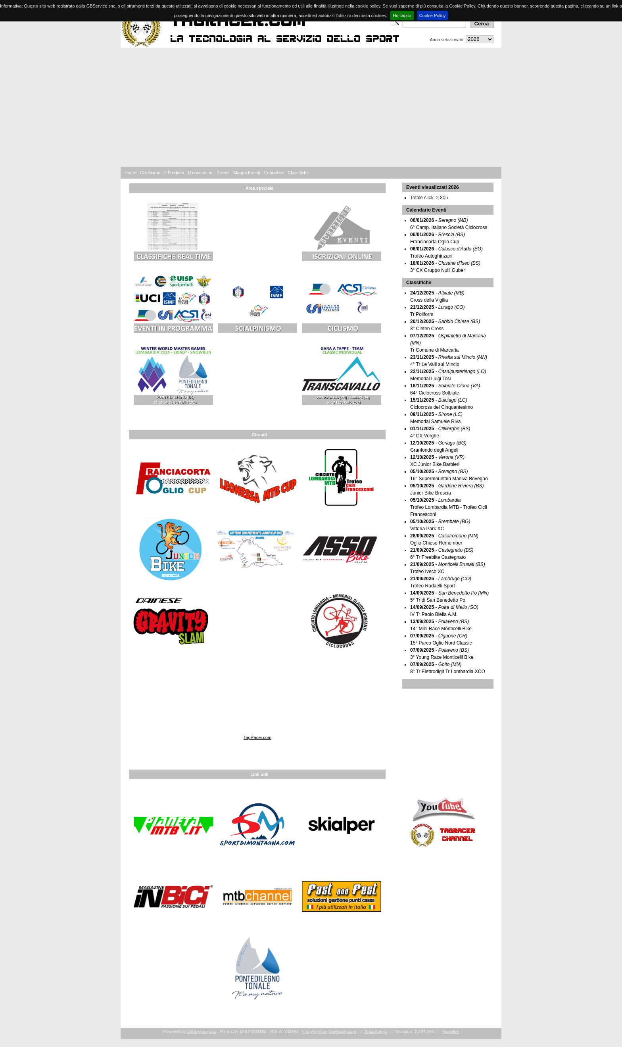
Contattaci (274, 172)
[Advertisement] (311, 107)
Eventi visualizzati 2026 (432, 187)
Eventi (223, 172)
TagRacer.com (257, 737)
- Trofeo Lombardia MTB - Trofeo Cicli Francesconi (448, 507)
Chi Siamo (150, 172)
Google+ (450, 1031)
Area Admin (376, 1031)
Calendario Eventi (426, 210)
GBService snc (201, 1031)
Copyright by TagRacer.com (329, 1031)
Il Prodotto (174, 172)
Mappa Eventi (246, 172)
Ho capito (402, 15)
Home (130, 172)
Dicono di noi (200, 172)
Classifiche (298, 172)
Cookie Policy (432, 15)
